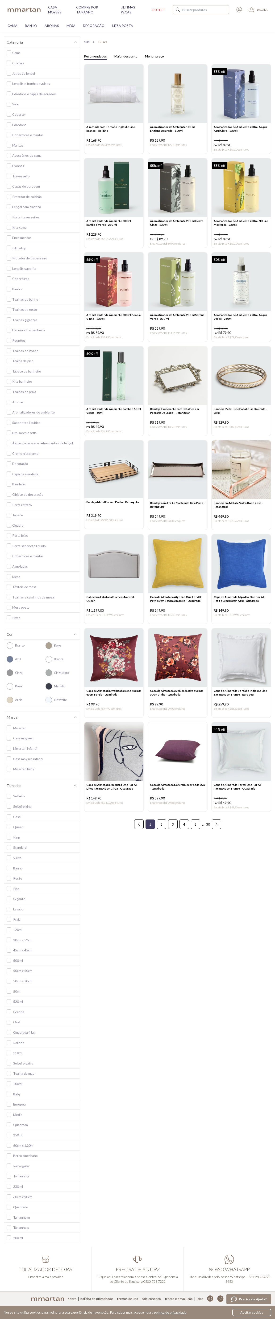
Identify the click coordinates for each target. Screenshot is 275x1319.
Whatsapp (210, 1298)
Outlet (158, 10)
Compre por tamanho (87, 9)
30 (208, 839)
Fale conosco (151, 1299)
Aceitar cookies (251, 1312)
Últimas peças (128, 9)
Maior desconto (126, 56)
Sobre (72, 1299)
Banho (31, 26)
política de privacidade (170, 1312)
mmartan (24, 9)
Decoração (93, 26)
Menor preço (154, 56)
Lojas (200, 1299)
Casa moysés (54, 9)
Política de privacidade (96, 1299)
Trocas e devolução (179, 1299)
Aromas (52, 26)
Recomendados (95, 56)
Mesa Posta (122, 26)
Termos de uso (127, 1299)
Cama (12, 26)
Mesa (71, 26)
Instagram (220, 1298)
